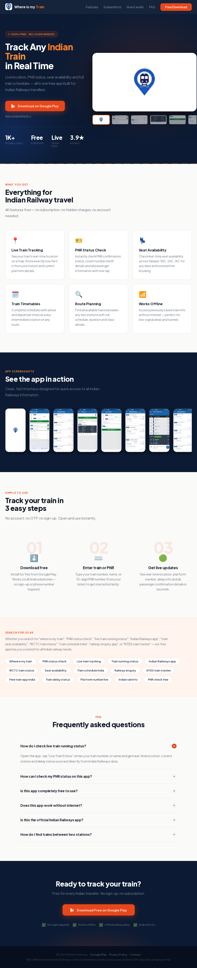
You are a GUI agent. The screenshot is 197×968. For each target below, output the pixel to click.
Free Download (176, 7)
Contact (135, 954)
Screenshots (112, 7)
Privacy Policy (118, 954)
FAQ (152, 7)
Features (92, 7)
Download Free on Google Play (98, 910)
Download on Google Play (35, 106)
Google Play (98, 954)
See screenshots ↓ (18, 116)
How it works (135, 7)
